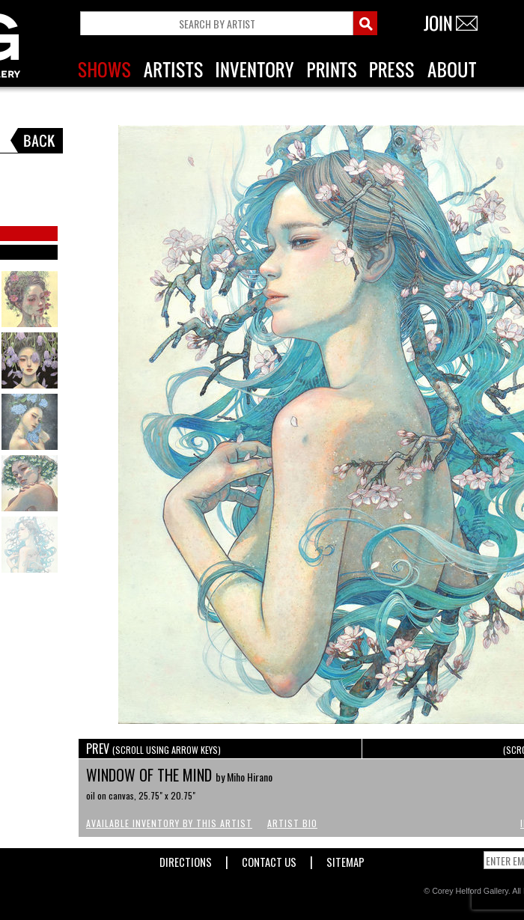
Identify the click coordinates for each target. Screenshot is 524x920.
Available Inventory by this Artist (169, 823)
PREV (153, 749)
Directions (185, 859)
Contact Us (269, 859)
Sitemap (345, 859)
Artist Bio (292, 823)
